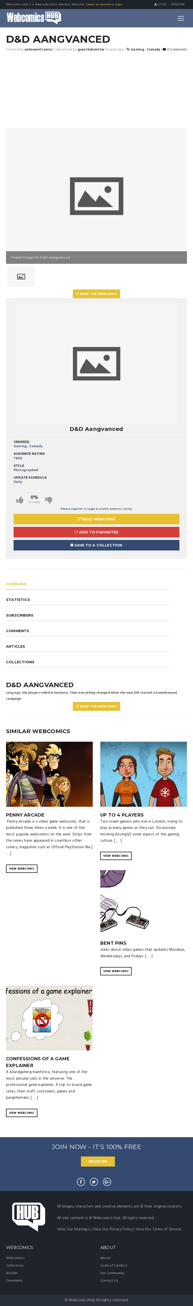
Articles (12, 1273)
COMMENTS (17, 631)
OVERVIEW (16, 584)
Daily (18, 482)
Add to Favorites (97, 532)
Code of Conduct (113, 1266)
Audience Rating (29, 454)
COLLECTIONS (20, 662)
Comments (14, 1281)
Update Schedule (30, 477)
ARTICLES (15, 646)
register (177, 4)
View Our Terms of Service (158, 1229)
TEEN (18, 458)
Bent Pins (113, 943)
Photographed (26, 470)
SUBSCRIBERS (19, 615)
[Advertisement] (96, 90)
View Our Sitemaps (73, 1229)
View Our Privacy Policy (112, 1229)
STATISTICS (18, 599)
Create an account (98, 4)
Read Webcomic (96, 519)
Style (19, 466)
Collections (15, 1266)
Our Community (112, 1273)
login (118, 4)
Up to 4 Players (122, 815)
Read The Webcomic (96, 294)
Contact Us (109, 1281)
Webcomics (15, 1258)
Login (160, 4)
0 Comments (175, 50)
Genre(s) (22, 442)
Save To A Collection (96, 545)
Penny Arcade (25, 815)
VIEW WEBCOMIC (21, 868)
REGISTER (97, 1161)
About (105, 1258)
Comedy (35, 446)
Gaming (20, 446)
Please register (72, 509)
